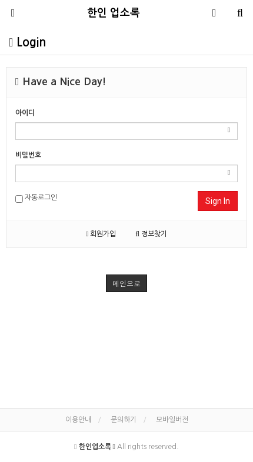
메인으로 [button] (126, 283)
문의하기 (124, 419)
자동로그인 (36, 198)
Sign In (217, 201)
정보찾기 (151, 233)
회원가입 (101, 233)
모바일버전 (172, 419)
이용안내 (78, 419)
